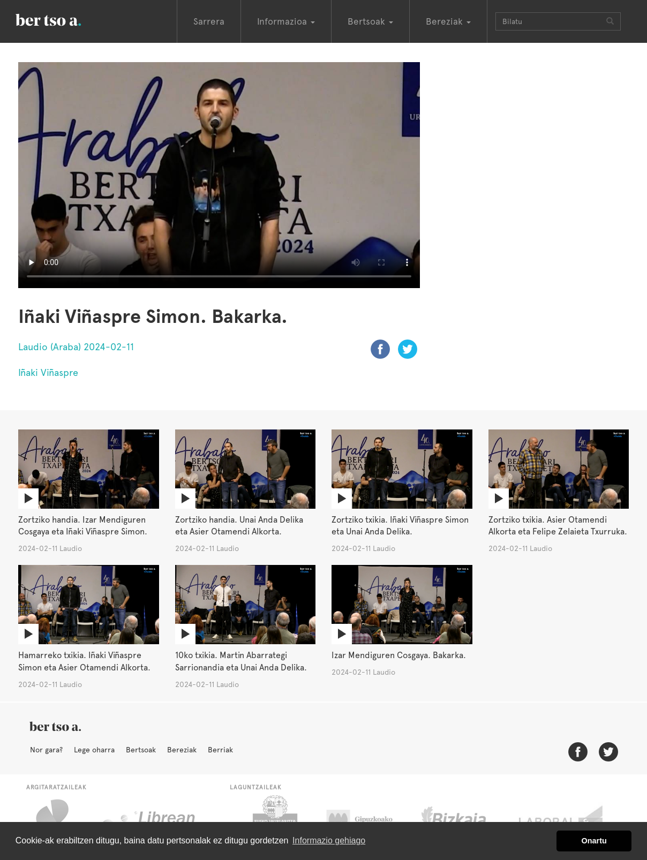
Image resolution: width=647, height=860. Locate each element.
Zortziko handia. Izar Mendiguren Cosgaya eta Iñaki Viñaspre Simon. (82, 526)
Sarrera (208, 21)
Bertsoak (141, 749)
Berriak (220, 749)
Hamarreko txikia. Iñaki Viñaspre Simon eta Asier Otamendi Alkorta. (84, 661)
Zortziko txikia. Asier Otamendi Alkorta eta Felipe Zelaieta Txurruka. (557, 526)
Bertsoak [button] (370, 21)
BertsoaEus (63, 18)
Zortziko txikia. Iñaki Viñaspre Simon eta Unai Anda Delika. (400, 526)
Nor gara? (46, 749)
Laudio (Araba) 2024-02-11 (76, 346)
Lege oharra (94, 749)
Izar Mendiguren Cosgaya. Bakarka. (399, 655)
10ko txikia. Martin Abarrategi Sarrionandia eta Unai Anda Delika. (241, 661)
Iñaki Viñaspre (48, 372)
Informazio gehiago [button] (328, 840)
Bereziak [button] (448, 21)
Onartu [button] (594, 840)
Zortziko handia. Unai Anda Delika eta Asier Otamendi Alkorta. (239, 526)
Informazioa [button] (286, 21)
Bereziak (182, 749)
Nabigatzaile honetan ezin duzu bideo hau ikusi (219, 175)
